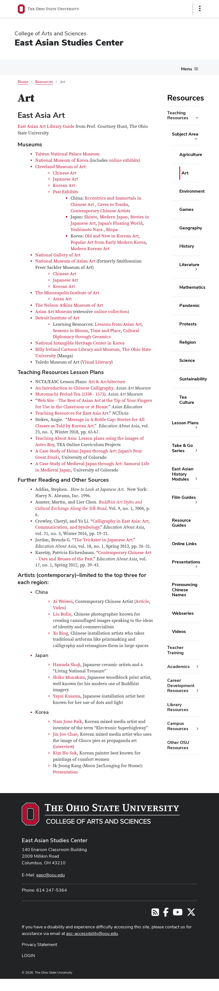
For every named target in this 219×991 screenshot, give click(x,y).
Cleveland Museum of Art (60, 166)
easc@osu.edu (50, 875)
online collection (111, 311)
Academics (178, 666)
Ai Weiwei (63, 601)
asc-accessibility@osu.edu (92, 933)
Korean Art (64, 185)
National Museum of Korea (61, 160)
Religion (187, 342)
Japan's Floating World (120, 223)
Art (185, 173)
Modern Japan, (115, 217)
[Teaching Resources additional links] (197, 117)
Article (142, 601)
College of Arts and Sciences (50, 33)
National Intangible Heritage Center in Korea (80, 343)
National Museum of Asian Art (65, 261)
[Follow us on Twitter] (191, 914)
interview (63, 746)
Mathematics (192, 287)
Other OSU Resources (178, 745)
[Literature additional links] (196, 269)
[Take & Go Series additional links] (196, 450)
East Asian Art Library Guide (46, 126)
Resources (44, 82)
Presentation (65, 772)
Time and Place (105, 330)
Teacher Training (175, 650)
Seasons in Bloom (70, 330)
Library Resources (177, 707)
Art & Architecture (106, 382)
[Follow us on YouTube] (178, 914)
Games (186, 209)
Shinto (90, 217)
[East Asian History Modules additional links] (196, 479)
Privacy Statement (39, 944)
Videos (179, 631)
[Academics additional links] (197, 666)
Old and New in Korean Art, (113, 236)
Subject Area (185, 134)
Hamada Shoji (66, 664)
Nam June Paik (67, 721)
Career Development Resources (180, 685)
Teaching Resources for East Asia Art (71, 413)
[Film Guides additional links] (196, 502)
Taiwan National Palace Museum (67, 154)
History (186, 246)
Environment (192, 191)
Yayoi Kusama (66, 696)
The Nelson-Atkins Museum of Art (69, 305)
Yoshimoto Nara (86, 229)
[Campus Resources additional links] (197, 728)
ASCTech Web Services (180, 983)
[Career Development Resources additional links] (197, 690)
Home (23, 82)
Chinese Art (64, 173)
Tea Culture (186, 399)
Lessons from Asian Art (118, 324)
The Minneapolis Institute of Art (67, 293)
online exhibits (124, 160)
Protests (188, 324)
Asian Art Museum (53, 311)
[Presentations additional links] (196, 567)
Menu (186, 69)
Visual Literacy (96, 362)
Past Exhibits (65, 192)
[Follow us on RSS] (155, 914)
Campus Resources (177, 725)
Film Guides (184, 497)
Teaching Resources (177, 115)
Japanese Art (65, 179)
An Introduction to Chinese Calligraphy (74, 388)
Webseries (183, 613)
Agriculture (190, 154)
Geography (190, 228)
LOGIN (28, 955)
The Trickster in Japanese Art (103, 540)
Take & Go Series (182, 447)
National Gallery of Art (57, 255)
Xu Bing (60, 633)
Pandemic (189, 305)
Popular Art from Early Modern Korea (108, 242)
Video (58, 608)
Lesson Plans (185, 423)
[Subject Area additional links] (196, 139)
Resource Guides (181, 522)
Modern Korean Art (90, 248)
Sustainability (193, 379)
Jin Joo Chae (65, 734)
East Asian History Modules (182, 474)
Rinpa (112, 229)
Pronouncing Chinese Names (185, 590)
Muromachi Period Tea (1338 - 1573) (70, 394)
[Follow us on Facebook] (166, 914)
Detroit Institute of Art (57, 318)
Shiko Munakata (69, 677)
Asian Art (62, 299)
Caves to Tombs (113, 204)
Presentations (186, 562)
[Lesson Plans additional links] (196, 427)
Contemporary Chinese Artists (100, 211)
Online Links (184, 544)
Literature (189, 264)
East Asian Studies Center (69, 42)
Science (187, 360)
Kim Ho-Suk (65, 753)
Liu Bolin (62, 614)
